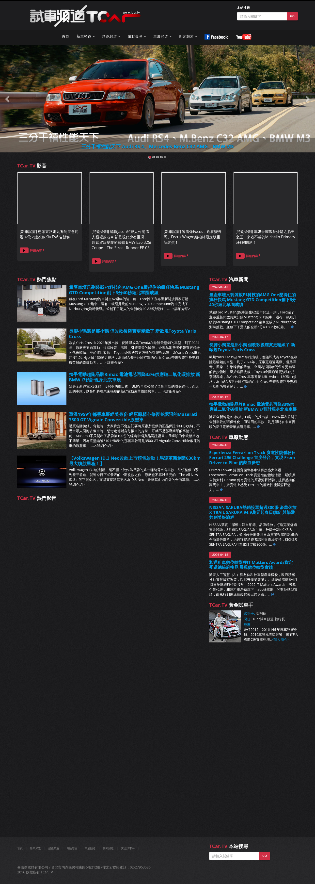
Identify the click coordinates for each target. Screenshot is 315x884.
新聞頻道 (108, 848)
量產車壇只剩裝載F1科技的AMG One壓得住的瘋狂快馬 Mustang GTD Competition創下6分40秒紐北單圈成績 (134, 289)
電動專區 (71, 848)
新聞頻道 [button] (188, 36)
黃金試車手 (128, 848)
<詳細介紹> (181, 308)
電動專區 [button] (137, 36)
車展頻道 (90, 848)
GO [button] (292, 16)
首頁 (65, 36)
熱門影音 (36, 498)
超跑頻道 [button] (111, 36)
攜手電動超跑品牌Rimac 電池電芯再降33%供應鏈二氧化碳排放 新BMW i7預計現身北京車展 (134, 377)
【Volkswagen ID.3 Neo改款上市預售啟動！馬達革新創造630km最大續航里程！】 (135, 460)
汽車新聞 (228, 279)
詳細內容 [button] (31, 250)
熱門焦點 (36, 279)
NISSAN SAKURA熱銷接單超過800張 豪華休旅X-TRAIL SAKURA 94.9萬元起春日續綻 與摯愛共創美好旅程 (253, 512)
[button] (8, 98)
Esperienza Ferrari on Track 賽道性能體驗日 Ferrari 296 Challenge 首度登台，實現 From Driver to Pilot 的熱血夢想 (252, 457)
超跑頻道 (53, 848)
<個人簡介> (280, 639)
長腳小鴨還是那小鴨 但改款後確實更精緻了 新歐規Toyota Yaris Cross (132, 333)
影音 (32, 165)
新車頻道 (35, 848)
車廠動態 (228, 437)
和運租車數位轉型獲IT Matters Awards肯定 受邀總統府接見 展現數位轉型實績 (251, 564)
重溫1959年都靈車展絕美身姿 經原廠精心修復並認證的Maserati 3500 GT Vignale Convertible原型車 (133, 417)
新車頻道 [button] (86, 36)
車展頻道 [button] (162, 36)
